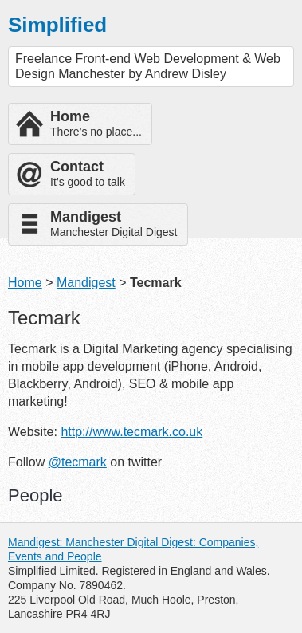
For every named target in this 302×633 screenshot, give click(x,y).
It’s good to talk (87, 173)
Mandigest (86, 282)
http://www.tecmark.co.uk (131, 431)
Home (25, 282)
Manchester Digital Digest (114, 223)
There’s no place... (96, 123)
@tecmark (78, 462)
